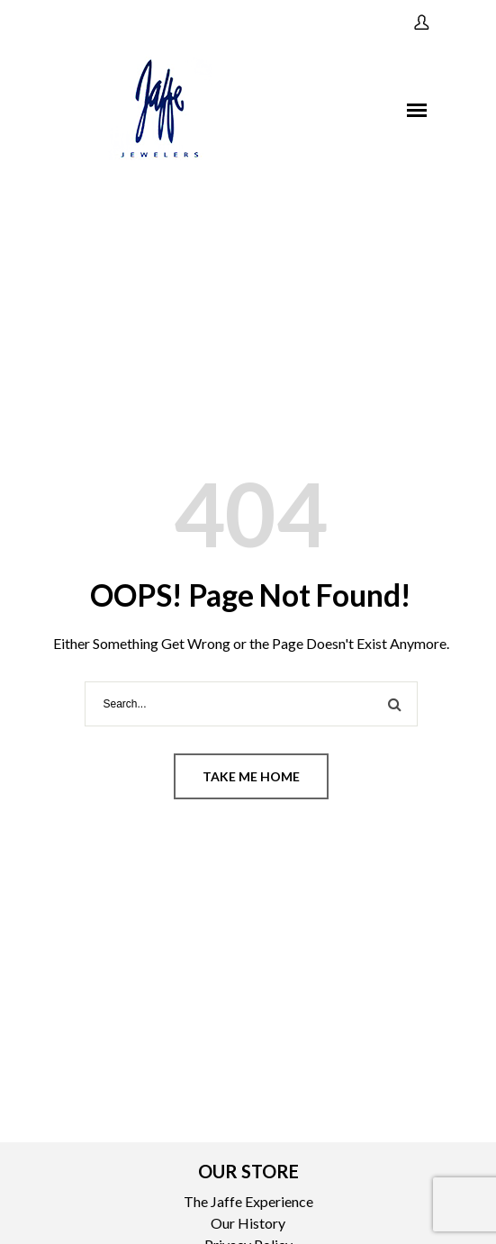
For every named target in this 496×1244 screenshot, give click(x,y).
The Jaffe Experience (248, 1201)
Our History (248, 1222)
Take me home (251, 776)
